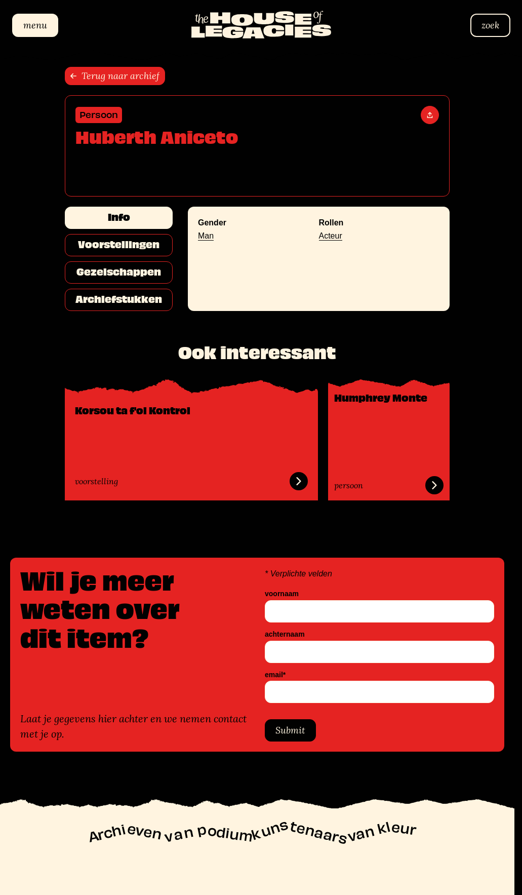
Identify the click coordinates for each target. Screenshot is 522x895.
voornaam (282, 594)
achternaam (285, 634)
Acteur (330, 235)
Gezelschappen (118, 272)
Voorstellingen (118, 245)
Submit (290, 730)
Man (206, 235)
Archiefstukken (118, 299)
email (275, 674)
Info (119, 217)
